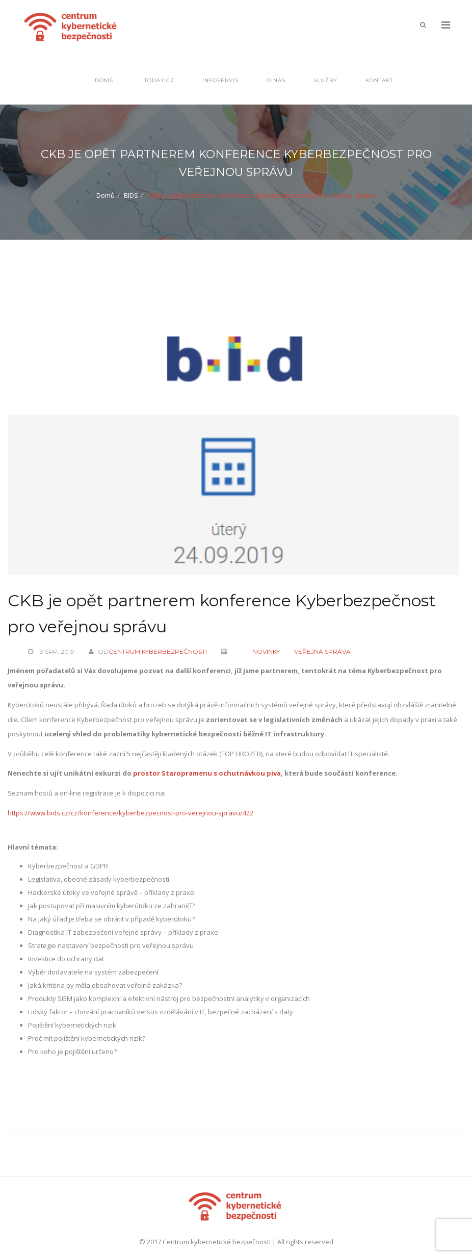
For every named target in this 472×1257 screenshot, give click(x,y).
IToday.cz (158, 80)
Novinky (266, 651)
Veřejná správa (322, 651)
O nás (276, 80)
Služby (325, 80)
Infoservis (220, 80)
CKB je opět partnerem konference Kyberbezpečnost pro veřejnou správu (222, 613)
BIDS (131, 195)
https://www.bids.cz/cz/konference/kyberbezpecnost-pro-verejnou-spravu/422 (130, 812)
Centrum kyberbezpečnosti (158, 651)
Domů (104, 80)
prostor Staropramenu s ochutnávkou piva (207, 773)
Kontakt (379, 80)
